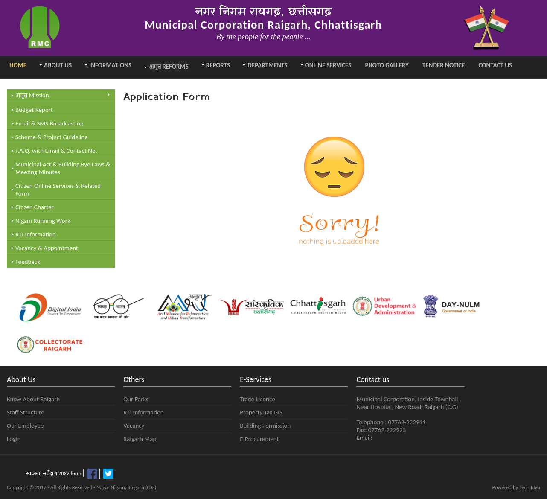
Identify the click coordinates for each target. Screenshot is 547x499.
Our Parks (135, 399)
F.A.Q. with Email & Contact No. (56, 151)
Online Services (328, 65)
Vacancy (133, 425)
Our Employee (25, 425)
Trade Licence (257, 399)
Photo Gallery (386, 65)
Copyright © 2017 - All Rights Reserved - (51, 487)
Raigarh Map (139, 439)
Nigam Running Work (42, 221)
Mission (63, 96)
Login (14, 439)
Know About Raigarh (33, 399)
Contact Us (495, 65)
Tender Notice (443, 65)
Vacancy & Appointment (46, 248)
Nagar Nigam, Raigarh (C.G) (126, 487)
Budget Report (34, 110)
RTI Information (35, 234)
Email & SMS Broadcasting (49, 123)
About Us (58, 65)
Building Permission (265, 425)
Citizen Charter (34, 207)
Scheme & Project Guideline (51, 137)
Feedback (27, 262)
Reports (218, 65)
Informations (110, 65)
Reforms (169, 67)
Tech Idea (529, 487)
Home (17, 65)
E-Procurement (259, 439)
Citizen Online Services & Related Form (58, 189)
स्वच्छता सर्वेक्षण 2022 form (53, 473)
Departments (267, 65)
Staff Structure (25, 412)
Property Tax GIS (261, 412)
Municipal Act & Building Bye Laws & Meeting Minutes (62, 168)
